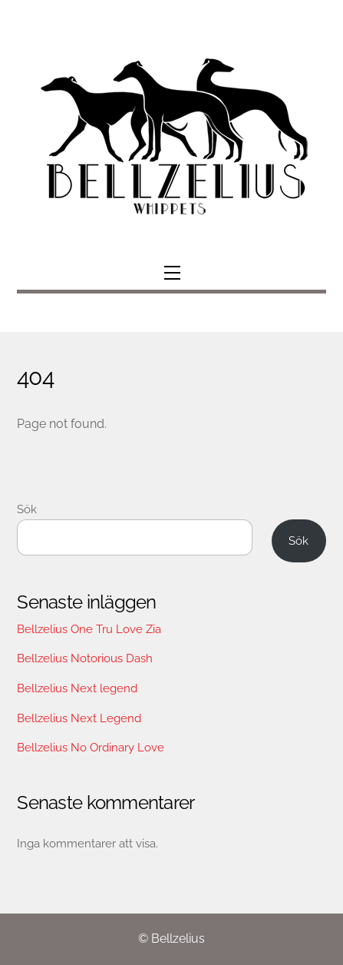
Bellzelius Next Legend (79, 718)
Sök (27, 509)
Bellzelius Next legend (77, 688)
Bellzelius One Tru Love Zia (89, 629)
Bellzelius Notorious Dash (85, 658)
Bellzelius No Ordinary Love (90, 747)
